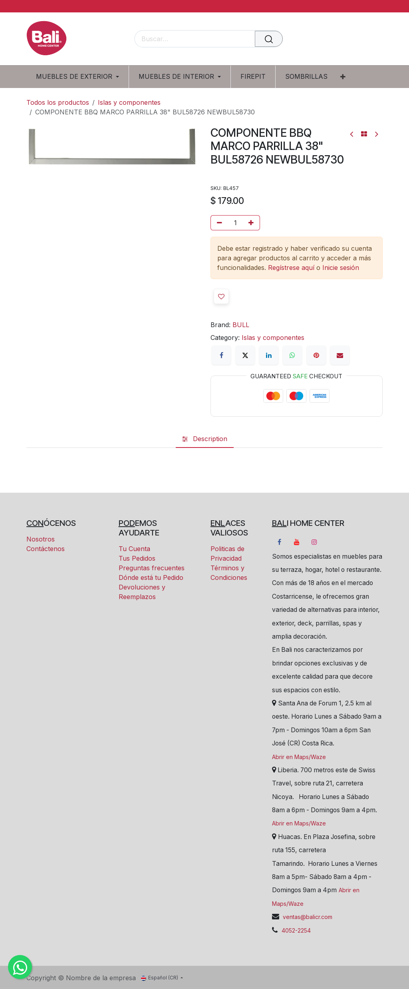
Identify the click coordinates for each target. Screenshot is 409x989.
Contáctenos (45, 549)
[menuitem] (80, 76)
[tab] (205, 439)
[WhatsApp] (292, 355)
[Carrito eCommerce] (348, 39)
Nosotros (40, 539)
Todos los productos (57, 102)
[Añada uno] (252, 222)
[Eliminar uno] (218, 222)
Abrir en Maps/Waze (299, 756)
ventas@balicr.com (306, 916)
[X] (245, 355)
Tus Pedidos (137, 558)
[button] (221, 296)
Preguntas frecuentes (152, 568)
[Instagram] (314, 541)
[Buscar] (269, 39)
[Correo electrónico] (339, 355)
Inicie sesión (340, 268)
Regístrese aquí (291, 268)
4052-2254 (296, 930)
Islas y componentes (129, 102)
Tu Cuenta (134, 549)
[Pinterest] (316, 355)
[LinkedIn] (268, 355)
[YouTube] (296, 541)
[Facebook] (221, 355)
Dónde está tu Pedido (151, 577)
